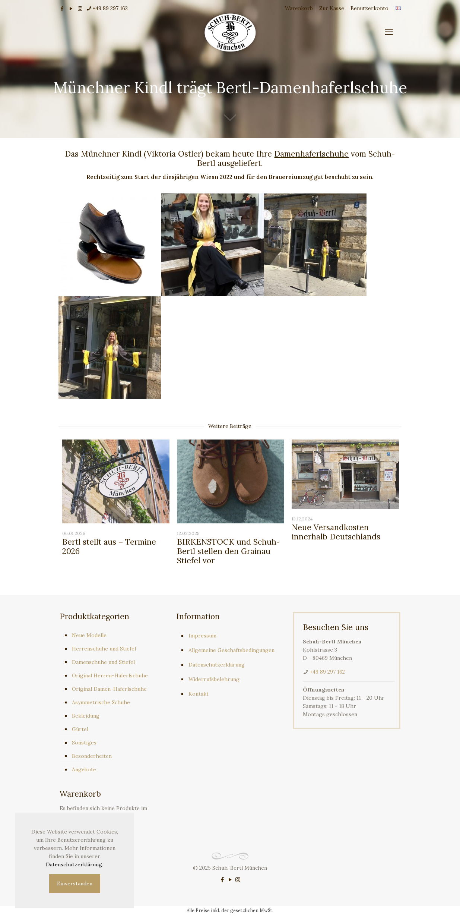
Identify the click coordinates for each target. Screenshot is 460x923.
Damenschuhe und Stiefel (103, 662)
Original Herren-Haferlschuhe (110, 675)
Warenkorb (299, 8)
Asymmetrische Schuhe (101, 702)
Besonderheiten (92, 756)
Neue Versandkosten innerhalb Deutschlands (336, 532)
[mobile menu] (389, 31)
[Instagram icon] (238, 879)
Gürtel (80, 729)
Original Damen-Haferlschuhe (109, 689)
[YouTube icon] (230, 879)
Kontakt (198, 693)
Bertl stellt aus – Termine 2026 (109, 546)
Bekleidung (85, 715)
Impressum (202, 635)
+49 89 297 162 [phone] (110, 8)
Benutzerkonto (369, 8)
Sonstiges (84, 742)
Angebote (84, 769)
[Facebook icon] (222, 879)
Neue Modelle (89, 635)
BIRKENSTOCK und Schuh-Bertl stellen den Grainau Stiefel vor (228, 551)
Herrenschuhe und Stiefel (104, 648)
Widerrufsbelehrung (213, 679)
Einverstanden (74, 883)
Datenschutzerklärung (216, 664)
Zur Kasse (331, 8)
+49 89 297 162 (327, 671)
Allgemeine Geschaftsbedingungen (231, 650)
